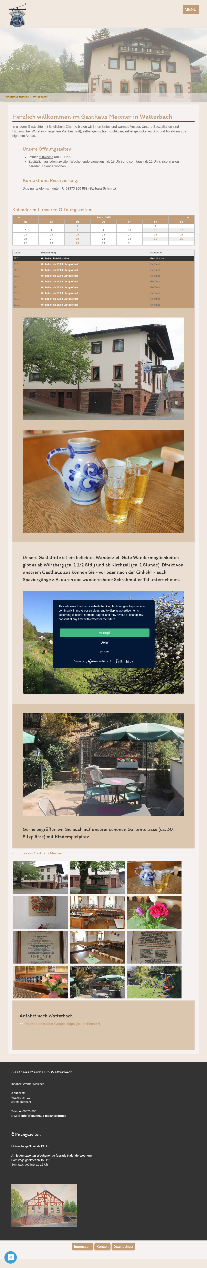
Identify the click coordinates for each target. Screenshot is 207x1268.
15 (77, 234)
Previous (4, 64)
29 (77, 243)
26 (181, 239)
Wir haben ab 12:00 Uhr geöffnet (59, 275)
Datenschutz (123, 1246)
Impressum (82, 1246)
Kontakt (102, 1246)
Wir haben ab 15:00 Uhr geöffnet (59, 264)
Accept (104, 633)
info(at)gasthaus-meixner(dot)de (43, 1115)
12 (181, 230)
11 (155, 230)
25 (155, 239)
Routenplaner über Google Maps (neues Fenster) (62, 1024)
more (104, 652)
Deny (105, 642)
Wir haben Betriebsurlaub (55, 258)
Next (203, 64)
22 (77, 239)
